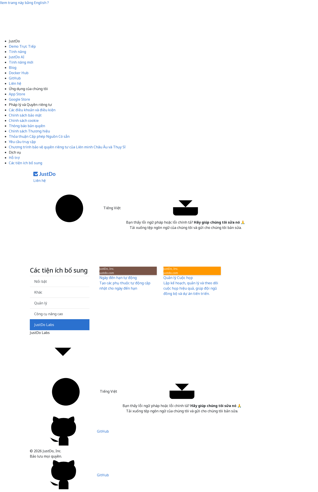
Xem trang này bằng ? (24, 2)
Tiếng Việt (78, 208)
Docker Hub (18, 72)
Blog (12, 67)
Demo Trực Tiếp (22, 46)
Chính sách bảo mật (25, 115)
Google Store (19, 99)
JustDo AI (16, 57)
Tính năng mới (21, 62)
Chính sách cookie (24, 120)
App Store (17, 94)
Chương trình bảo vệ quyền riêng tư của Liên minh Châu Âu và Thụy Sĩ (67, 147)
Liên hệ (15, 83)
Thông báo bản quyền (27, 125)
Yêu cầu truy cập (22, 141)
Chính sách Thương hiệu (29, 131)
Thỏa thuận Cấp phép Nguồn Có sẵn (39, 136)
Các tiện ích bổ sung (25, 162)
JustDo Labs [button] (59, 349)
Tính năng (17, 51)
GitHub (15, 78)
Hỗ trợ (14, 157)
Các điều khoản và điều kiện (32, 109)
